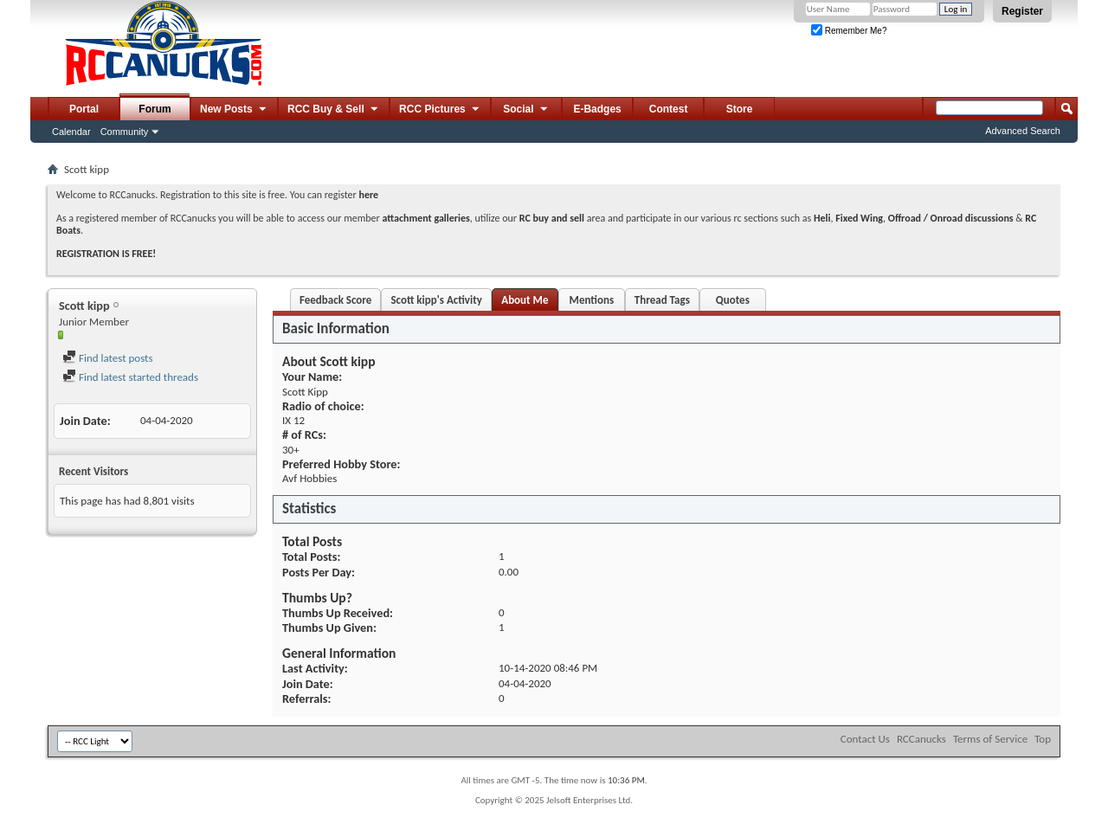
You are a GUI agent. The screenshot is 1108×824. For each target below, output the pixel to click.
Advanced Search (1022, 131)
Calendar (71, 131)
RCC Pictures (440, 110)
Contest (668, 109)
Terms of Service (990, 738)
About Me (524, 299)
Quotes (733, 299)
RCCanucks (921, 738)
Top (1042, 738)
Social (526, 110)
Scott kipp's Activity (435, 299)
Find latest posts (107, 357)
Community (124, 131)
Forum (154, 109)
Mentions (592, 299)
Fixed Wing (859, 218)
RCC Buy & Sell (333, 110)
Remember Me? (848, 30)
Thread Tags (662, 299)
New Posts (234, 110)
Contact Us (865, 738)
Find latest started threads (130, 376)
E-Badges (597, 109)
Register (1022, 11)
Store (739, 109)
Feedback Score (335, 299)
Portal (84, 109)
